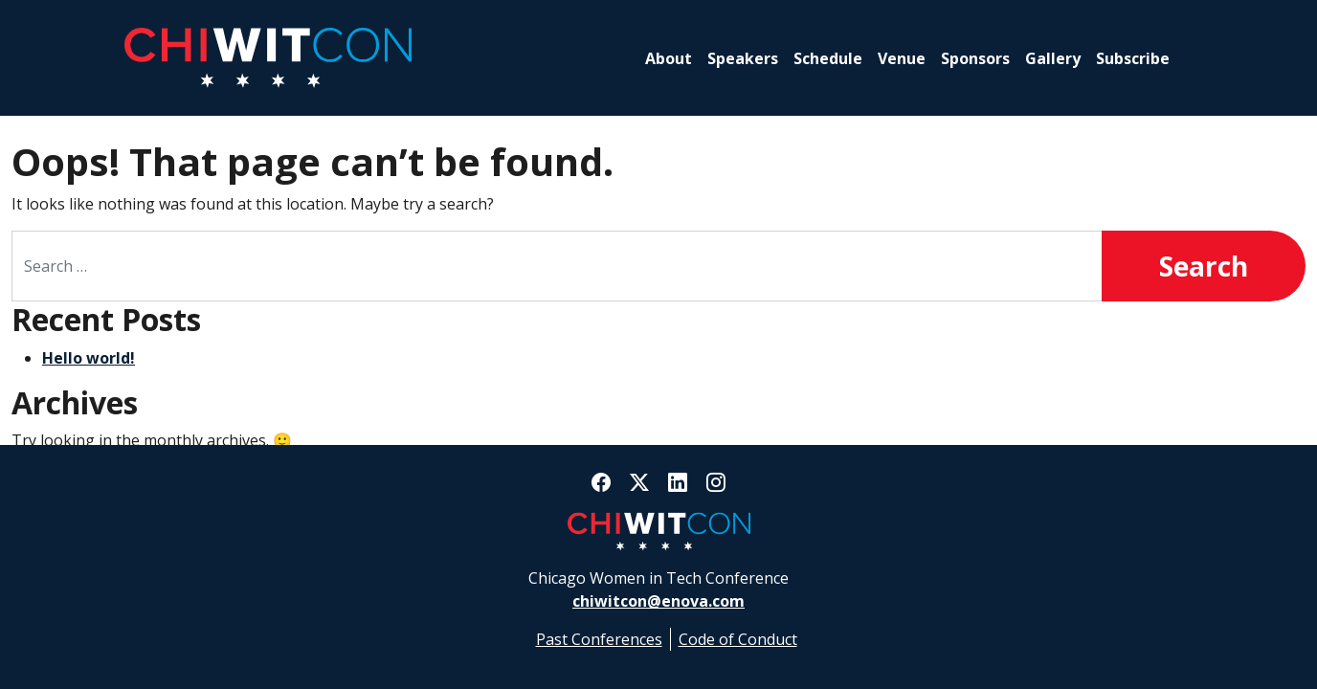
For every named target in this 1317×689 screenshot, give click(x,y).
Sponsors (975, 58)
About (668, 58)
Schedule (827, 58)
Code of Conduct (738, 639)
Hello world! (88, 357)
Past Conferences (599, 639)
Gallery (1053, 58)
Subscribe (1133, 58)
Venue (902, 58)
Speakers (742, 58)
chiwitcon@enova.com (658, 600)
